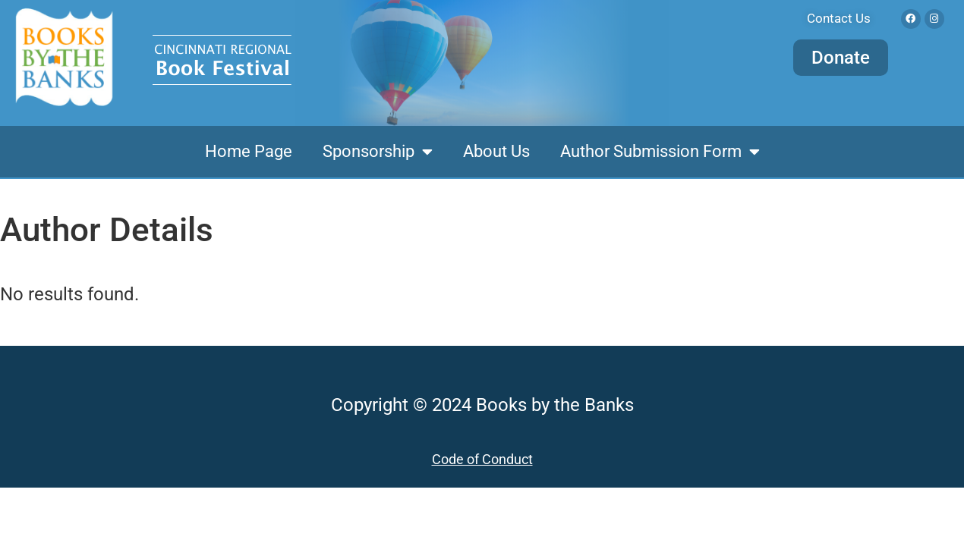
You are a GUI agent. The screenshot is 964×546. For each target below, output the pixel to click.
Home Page (248, 151)
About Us (496, 151)
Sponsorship (378, 152)
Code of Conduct (482, 459)
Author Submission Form (660, 152)
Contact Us (839, 18)
